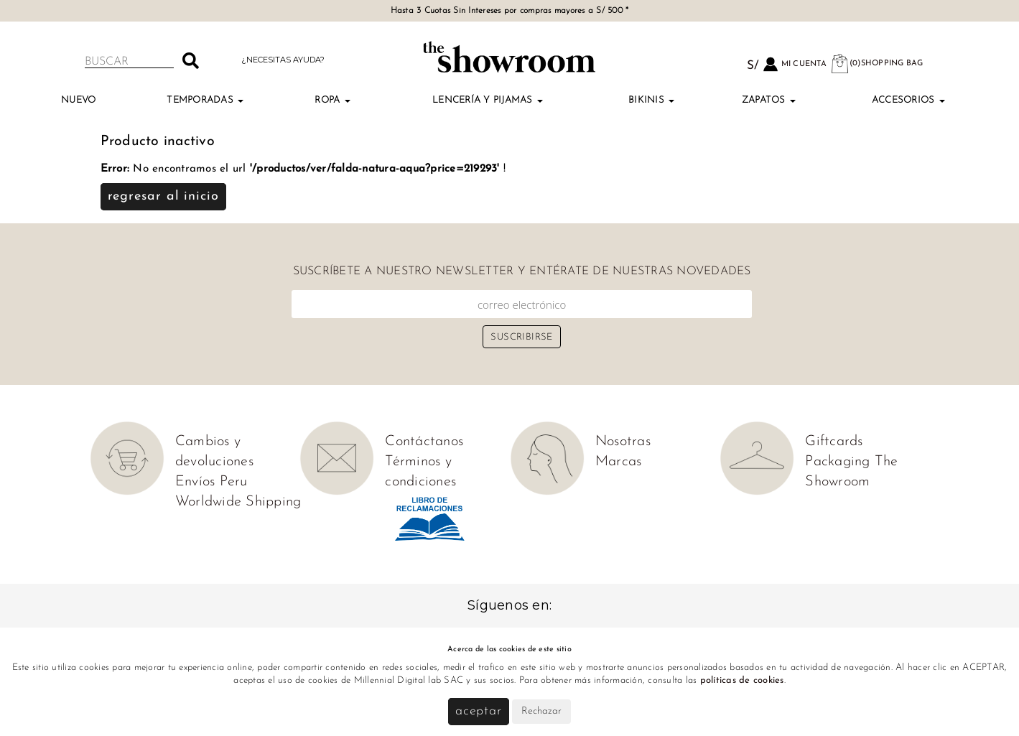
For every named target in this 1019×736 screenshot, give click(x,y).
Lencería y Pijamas (487, 100)
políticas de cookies (742, 680)
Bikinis (651, 100)
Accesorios (908, 100)
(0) (876, 63)
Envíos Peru (211, 482)
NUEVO (78, 100)
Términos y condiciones (420, 472)
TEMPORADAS (205, 100)
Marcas (618, 462)
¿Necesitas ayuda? (283, 60)
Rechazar (541, 711)
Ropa (332, 100)
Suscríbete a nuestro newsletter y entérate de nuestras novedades (522, 271)
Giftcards (833, 441)
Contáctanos (424, 441)
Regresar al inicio (163, 196)
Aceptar (478, 711)
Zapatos (769, 100)
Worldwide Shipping (238, 502)
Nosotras (623, 441)
